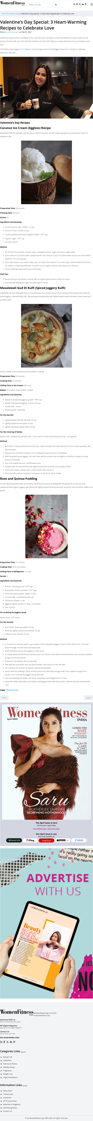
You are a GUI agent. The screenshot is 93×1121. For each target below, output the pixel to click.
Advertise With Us (7, 1020)
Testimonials (8, 1094)
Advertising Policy (10, 1108)
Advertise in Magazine (11, 1104)
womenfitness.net (43, 1015)
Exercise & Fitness (10, 1064)
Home (4, 13)
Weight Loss (8, 1074)
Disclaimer (7, 1097)
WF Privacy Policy (10, 1101)
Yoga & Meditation (10, 1077)
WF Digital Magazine (8, 1025)
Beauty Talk (7, 1057)
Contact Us (4, 1031)
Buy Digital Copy (39, 828)
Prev (4, 698)
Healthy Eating (14, 13)
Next (88, 698)
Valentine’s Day (12, 690)
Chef (22, 49)
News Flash (7, 1091)
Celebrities (7, 1060)
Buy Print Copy (54, 828)
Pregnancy (7, 1070)
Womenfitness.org (36, 1118)
